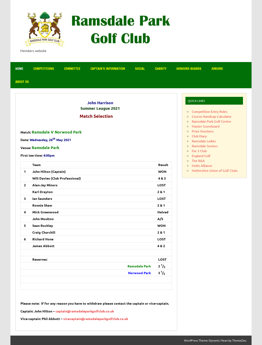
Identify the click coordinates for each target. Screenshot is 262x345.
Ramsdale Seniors (205, 146)
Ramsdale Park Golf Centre (211, 121)
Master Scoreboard (205, 126)
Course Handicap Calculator (212, 116)
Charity (160, 68)
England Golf (201, 156)
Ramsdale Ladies (204, 141)
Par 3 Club (199, 151)
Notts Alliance (202, 165)
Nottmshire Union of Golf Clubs (215, 170)
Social (140, 68)
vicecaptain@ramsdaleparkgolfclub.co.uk (95, 319)
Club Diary (199, 136)
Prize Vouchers (203, 131)
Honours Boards (188, 68)
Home (19, 68)
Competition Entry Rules (209, 111)
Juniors (217, 68)
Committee (72, 68)
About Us (22, 81)
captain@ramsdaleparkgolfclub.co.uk (84, 311)
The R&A (198, 160)
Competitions (43, 68)
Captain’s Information (107, 68)
